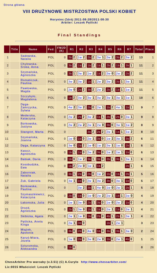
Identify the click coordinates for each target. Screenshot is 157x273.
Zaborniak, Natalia (28, 174)
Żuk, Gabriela (31, 180)
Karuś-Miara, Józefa (30, 239)
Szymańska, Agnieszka (29, 73)
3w (99, 57)
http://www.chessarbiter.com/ (104, 261)
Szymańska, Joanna (29, 139)
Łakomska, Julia (32, 202)
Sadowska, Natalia (29, 57)
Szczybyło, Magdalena (29, 98)
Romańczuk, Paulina (30, 82)
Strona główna (14, 4)
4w (70, 107)
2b (89, 57)
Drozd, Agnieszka (28, 209)
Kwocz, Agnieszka (28, 152)
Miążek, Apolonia (27, 231)
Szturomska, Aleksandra (30, 247)
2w (118, 73)
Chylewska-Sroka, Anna (30, 65)
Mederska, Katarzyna (28, 117)
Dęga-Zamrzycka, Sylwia (29, 107)
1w (80, 57)
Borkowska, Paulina (29, 188)
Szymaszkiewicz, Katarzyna (33, 196)
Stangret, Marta (32, 131)
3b (70, 57)
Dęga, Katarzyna (33, 145)
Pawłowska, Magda (29, 90)
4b (108, 216)
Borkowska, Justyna (29, 125)
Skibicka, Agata (32, 216)
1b (79, 65)
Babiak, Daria (31, 159)
